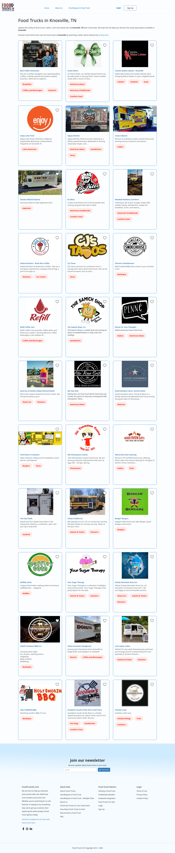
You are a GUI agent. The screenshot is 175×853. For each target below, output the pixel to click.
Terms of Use (142, 791)
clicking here (103, 35)
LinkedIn (31, 829)
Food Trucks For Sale (106, 802)
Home (46, 8)
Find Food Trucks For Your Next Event (75, 805)
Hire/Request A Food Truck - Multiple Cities (77, 798)
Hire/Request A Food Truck (79, 8)
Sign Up (130, 8)
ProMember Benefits (106, 794)
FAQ (61, 816)
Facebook (23, 829)
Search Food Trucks (68, 791)
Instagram (27, 829)
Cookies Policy (142, 798)
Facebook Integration (106, 798)
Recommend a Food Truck (70, 813)
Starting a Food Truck (106, 791)
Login (118, 8)
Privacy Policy (142, 794)
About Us (59, 8)
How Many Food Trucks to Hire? (72, 809)
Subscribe (105, 770)
